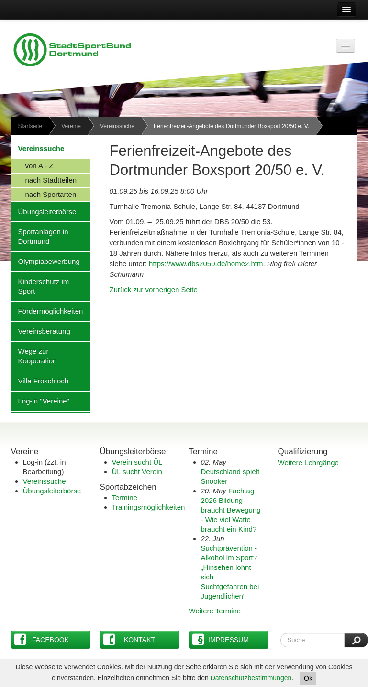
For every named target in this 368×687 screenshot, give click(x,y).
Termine (124, 497)
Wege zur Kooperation (34, 356)
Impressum (220, 639)
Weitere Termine (215, 611)
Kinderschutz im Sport (40, 286)
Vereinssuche (117, 126)
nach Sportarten (44, 194)
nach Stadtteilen (44, 179)
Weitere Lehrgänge (308, 462)
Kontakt (129, 639)
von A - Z (32, 165)
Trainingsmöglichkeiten (148, 507)
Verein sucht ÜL (137, 462)
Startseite (30, 126)
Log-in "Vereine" (40, 400)
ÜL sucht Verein (137, 472)
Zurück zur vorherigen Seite (154, 289)
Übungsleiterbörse (44, 211)
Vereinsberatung (40, 331)
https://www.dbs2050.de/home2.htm (206, 264)
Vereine (71, 126)
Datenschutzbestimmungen (251, 678)
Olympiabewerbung (45, 261)
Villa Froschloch (40, 380)
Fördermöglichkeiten (47, 310)
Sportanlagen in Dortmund (39, 236)
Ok (308, 678)
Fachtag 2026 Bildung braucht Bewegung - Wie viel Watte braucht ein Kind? (231, 510)
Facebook (41, 639)
